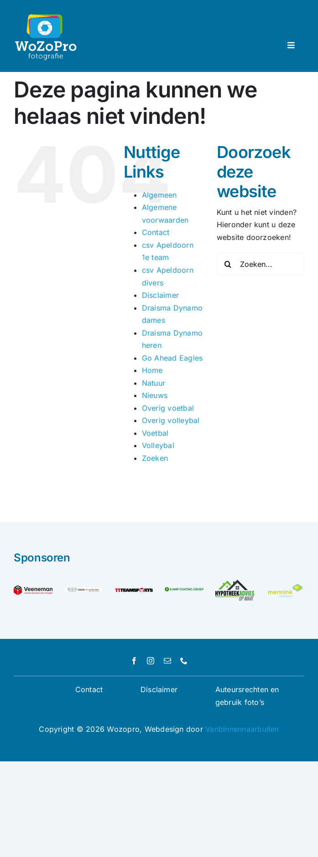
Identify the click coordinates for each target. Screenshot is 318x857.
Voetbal (155, 433)
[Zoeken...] (260, 264)
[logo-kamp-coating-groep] (184, 590)
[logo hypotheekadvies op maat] (234, 583)
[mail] (167, 660)
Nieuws (154, 395)
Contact (156, 232)
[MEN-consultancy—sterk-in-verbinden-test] (83, 590)
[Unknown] (285, 586)
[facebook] (134, 660)
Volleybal (158, 445)
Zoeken (155, 458)
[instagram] (150, 660)
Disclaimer (160, 295)
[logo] (134, 589)
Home (152, 370)
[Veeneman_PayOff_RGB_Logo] (33, 588)
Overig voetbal (168, 408)
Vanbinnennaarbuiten (242, 729)
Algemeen (159, 194)
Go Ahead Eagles (172, 357)
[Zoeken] (228, 264)
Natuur (153, 383)
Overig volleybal (171, 420)
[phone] (184, 660)
